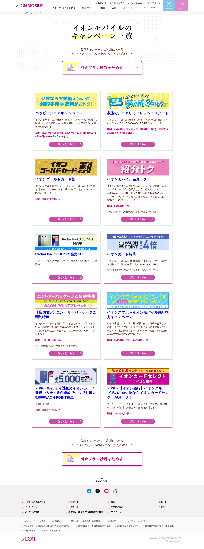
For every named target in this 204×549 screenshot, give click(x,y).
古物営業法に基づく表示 (127, 526)
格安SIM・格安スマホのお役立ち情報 (86, 512)
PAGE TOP (102, 480)
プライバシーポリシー (139, 521)
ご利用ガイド (118, 3)
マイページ (155, 3)
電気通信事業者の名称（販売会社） (159, 526)
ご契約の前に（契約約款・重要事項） (85, 521)
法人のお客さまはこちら (52, 531)
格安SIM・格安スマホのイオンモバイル (29, 5)
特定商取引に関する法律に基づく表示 (94, 526)
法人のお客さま (137, 3)
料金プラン (74, 502)
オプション (74, 507)
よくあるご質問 (32, 512)
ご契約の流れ (117, 507)
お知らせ (102, 3)
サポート (162, 502)
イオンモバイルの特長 (35, 502)
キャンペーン (130, 8)
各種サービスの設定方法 (52, 521)
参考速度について (115, 521)
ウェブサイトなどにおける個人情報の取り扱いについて (48, 526)
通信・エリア (29, 521)
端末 (113, 502)
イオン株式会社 (28, 539)
